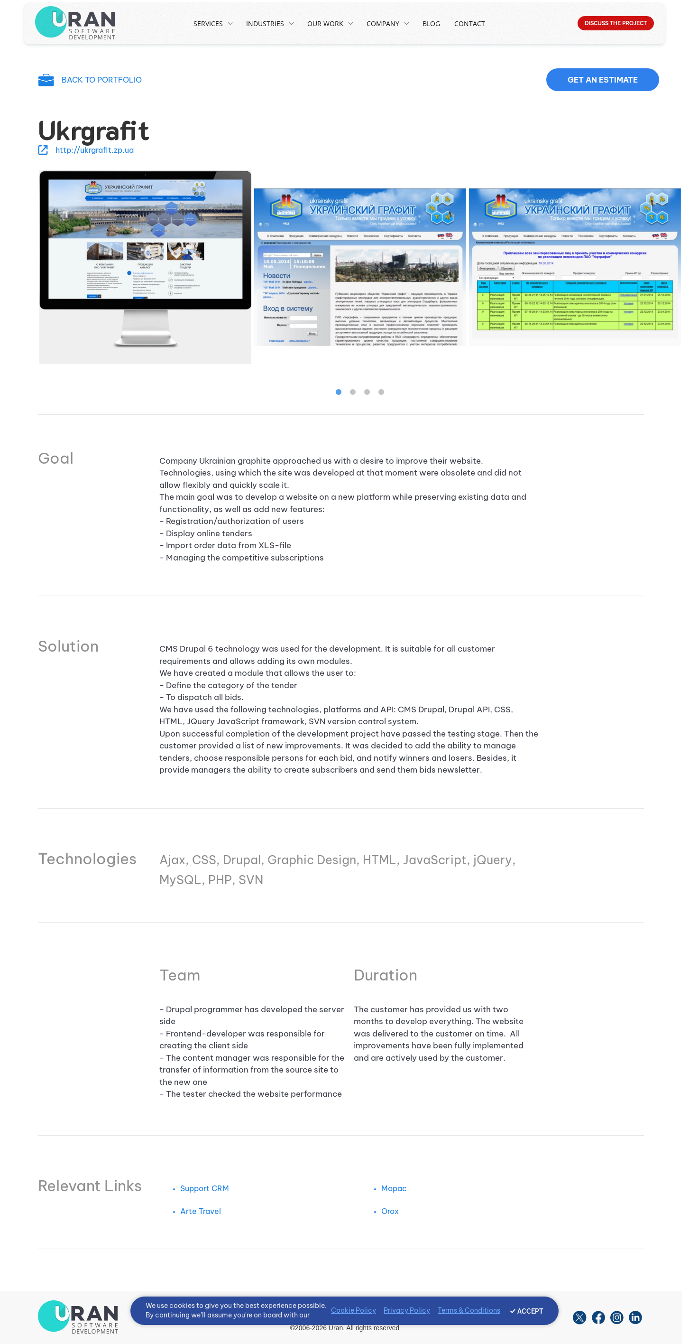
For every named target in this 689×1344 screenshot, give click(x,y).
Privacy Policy (407, 1310)
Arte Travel (200, 1211)
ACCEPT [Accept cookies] (530, 1311)
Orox (390, 1211)
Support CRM (204, 1188)
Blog (431, 23)
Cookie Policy (353, 1310)
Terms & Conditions (469, 1310)
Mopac (394, 1188)
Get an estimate (603, 79)
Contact (469, 23)
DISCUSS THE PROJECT (616, 23)
